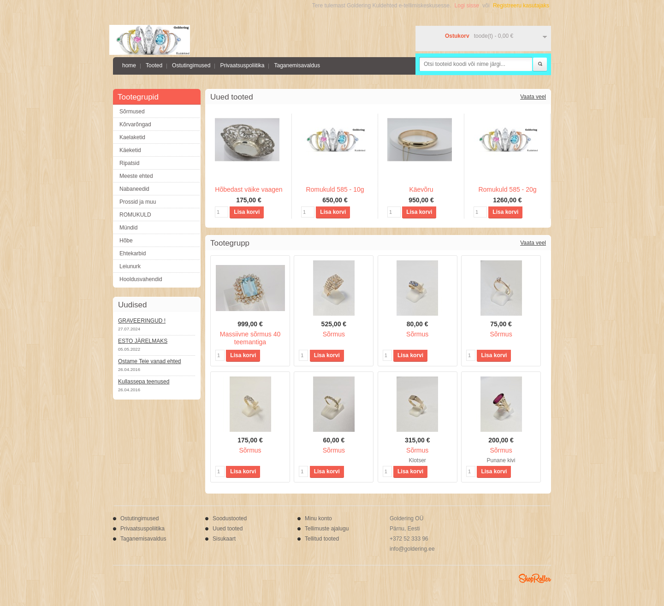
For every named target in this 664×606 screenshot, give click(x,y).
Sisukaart (224, 538)
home (129, 65)
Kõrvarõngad (135, 124)
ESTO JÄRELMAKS (142, 341)
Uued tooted (228, 528)
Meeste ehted (136, 176)
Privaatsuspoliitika (242, 65)
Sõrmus (334, 334)
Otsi (540, 64)
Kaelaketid (132, 137)
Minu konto (318, 518)
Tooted (154, 65)
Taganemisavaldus (297, 65)
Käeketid (130, 150)
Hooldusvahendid (140, 279)
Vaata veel (533, 97)
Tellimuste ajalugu (327, 528)
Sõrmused (132, 111)
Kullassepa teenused (143, 381)
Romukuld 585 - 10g (335, 189)
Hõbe (126, 240)
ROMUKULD (135, 215)
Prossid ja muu (137, 202)
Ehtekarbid (132, 253)
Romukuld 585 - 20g (507, 189)
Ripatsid (129, 163)
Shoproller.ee (535, 578)
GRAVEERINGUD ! (142, 321)
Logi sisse (467, 5)
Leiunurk (130, 266)
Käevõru (421, 189)
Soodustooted (230, 518)
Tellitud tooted (322, 538)
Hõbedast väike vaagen (248, 189)
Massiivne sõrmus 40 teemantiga (250, 338)
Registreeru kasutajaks (521, 5)
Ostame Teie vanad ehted (149, 361)
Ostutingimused (191, 65)
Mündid (128, 227)
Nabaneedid (134, 189)
